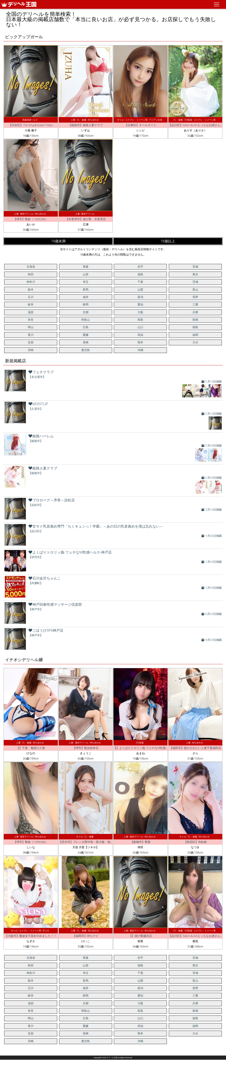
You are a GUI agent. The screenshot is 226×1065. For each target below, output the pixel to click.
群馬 (86, 289)
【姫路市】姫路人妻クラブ (85, 125)
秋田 (31, 274)
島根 (195, 319)
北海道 (30, 266)
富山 (195, 289)
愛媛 (86, 335)
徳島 (195, 327)
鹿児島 (85, 350)
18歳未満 (58, 241)
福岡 (195, 335)
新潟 (140, 297)
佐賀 (31, 342)
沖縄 (140, 350)
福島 (140, 274)
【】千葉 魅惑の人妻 (30, 748)
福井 (86, 297)
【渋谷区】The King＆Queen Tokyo (31, 125)
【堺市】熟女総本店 (85, 748)
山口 (140, 327)
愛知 (140, 304)
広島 (86, 327)
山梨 (140, 289)
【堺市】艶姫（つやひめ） (30, 219)
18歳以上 (167, 241)
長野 (195, 297)
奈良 (31, 319)
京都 (86, 312)
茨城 (195, 281)
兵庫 (195, 312)
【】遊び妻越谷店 (140, 936)
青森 (86, 266)
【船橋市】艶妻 (140, 842)
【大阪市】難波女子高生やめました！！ (30, 936)
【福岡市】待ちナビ (85, 936)
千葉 (140, 281)
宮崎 (31, 350)
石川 (31, 297)
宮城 (195, 266)
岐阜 (31, 304)
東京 (195, 274)
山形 (86, 274)
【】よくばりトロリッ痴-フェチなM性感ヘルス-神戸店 (148, 748)
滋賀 (31, 312)
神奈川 (30, 281)
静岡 (86, 304)
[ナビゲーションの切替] (216, 4)
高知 (140, 335)
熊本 (140, 342)
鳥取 (140, 319)
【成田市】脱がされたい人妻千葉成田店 (195, 748)
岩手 (140, 266)
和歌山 (85, 319)
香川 (31, 335)
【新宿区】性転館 (195, 842)
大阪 (140, 312)
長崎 (86, 342)
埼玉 (86, 281)
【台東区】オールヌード (140, 125)
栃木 (31, 289)
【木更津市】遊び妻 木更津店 (86, 219)
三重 (195, 304)
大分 (195, 342)
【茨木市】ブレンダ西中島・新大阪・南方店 (87, 842)
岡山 (31, 327)
